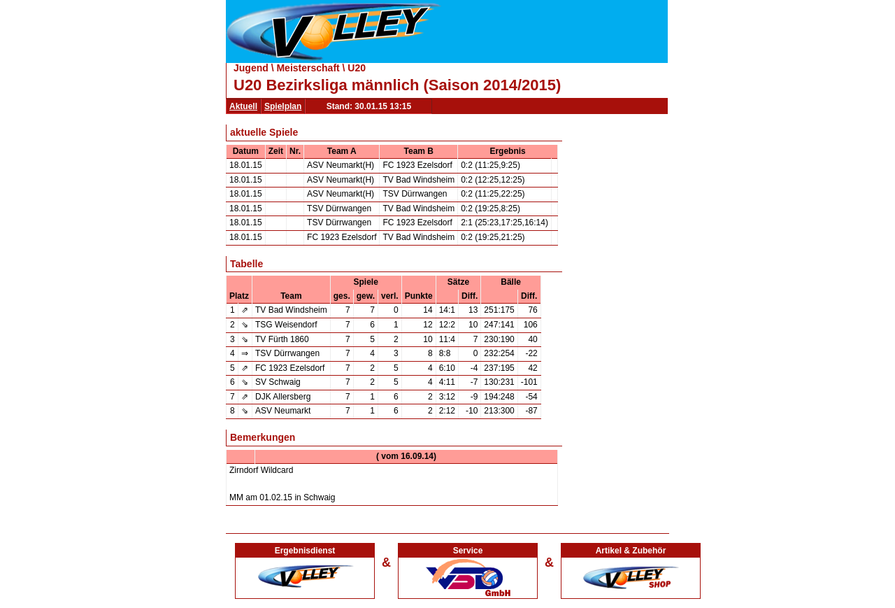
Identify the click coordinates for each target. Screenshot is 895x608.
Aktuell (243, 106)
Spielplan (282, 106)
